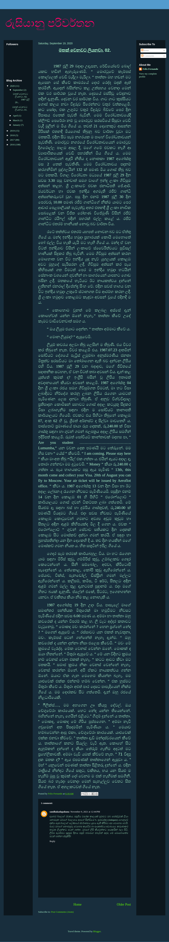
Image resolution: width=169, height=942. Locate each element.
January (17, 125)
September (18, 90)
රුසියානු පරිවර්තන (49, 23)
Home (77, 904)
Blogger (97, 931)
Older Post (124, 904)
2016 (12, 144)
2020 (12, 86)
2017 (12, 139)
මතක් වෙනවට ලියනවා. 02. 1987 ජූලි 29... (20, 98)
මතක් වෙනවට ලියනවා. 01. (19, 108)
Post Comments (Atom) (62, 911)
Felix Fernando (150, 69)
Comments (147, 55)
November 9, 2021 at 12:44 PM (85, 811)
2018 (12, 135)
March (16, 120)
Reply (52, 841)
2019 (12, 130)
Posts (145, 50)
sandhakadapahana (59, 811)
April (16, 115)
